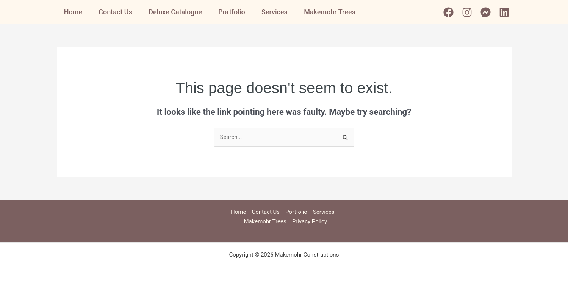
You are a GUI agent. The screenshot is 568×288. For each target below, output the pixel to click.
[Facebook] (448, 12)
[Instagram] (467, 12)
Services (281, 12)
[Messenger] (485, 12)
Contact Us (117, 12)
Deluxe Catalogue (178, 12)
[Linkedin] (504, 12)
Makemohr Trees (338, 12)
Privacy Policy (309, 221)
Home (73, 12)
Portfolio (236, 12)
